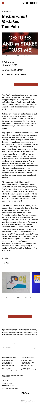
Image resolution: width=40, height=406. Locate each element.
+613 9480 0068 (7, 383)
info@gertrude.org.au (8, 385)
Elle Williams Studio (30, 402)
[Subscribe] (34, 347)
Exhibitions (6, 11)
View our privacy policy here (10, 388)
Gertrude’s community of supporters (12, 375)
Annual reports (6, 377)
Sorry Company (24, 403)
